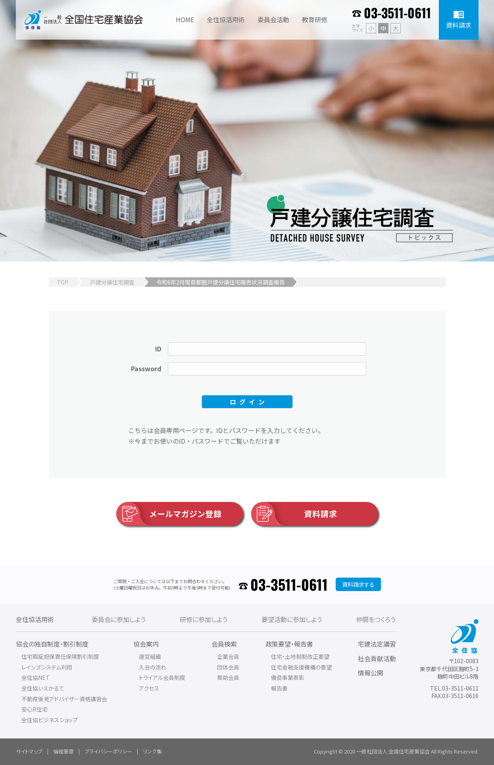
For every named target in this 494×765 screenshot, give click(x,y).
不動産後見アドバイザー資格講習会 (64, 699)
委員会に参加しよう (119, 619)
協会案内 (146, 644)
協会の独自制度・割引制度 (52, 644)
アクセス (149, 688)
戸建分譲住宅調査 (112, 282)
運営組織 (150, 656)
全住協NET (35, 677)
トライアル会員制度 (162, 677)
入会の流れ (152, 667)
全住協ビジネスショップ (49, 720)
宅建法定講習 (377, 644)
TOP (62, 282)
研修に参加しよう (203, 619)
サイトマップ (29, 751)
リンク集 (152, 751)
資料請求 (294, 514)
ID (158, 348)
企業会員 (228, 656)
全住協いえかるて (42, 688)
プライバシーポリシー (108, 751)
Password (146, 368)
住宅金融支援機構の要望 (301, 667)
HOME (185, 19)
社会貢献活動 (377, 658)
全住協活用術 (35, 619)
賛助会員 (228, 677)
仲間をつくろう (376, 619)
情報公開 (370, 672)
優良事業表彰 (287, 677)
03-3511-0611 (397, 12)
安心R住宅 (34, 709)
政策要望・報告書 (289, 644)
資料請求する (358, 584)
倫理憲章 (63, 751)
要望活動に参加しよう (291, 619)
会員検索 (224, 644)
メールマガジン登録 (169, 514)
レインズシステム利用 (46, 667)
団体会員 (228, 667)
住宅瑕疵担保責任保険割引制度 (60, 656)
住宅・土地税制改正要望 (300, 656)
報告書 (279, 688)
